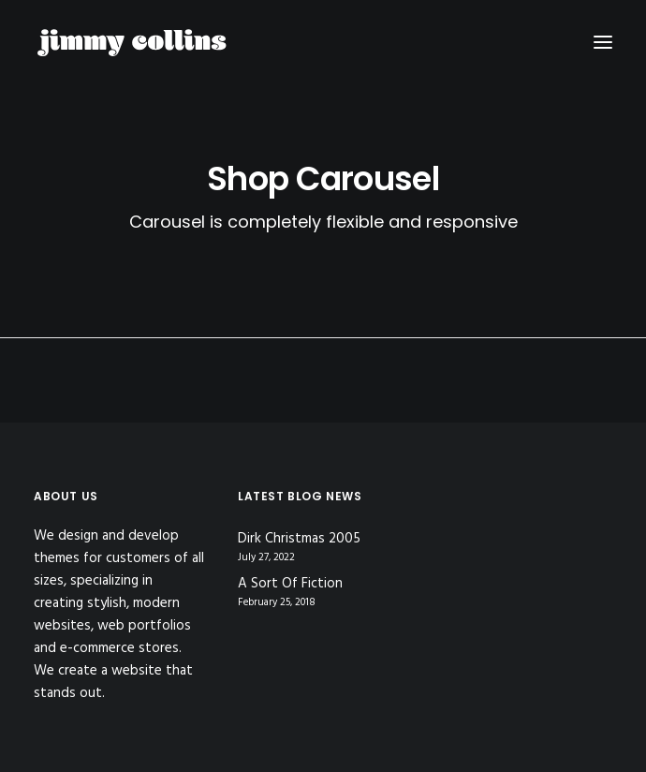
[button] (603, 41)
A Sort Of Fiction (290, 584)
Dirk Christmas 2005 (299, 539)
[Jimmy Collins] (132, 41)
